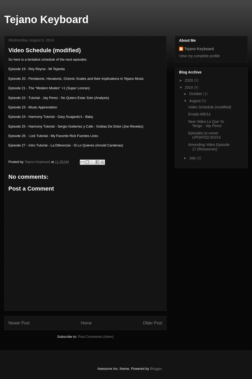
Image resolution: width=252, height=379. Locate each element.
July (193, 158)
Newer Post (19, 323)
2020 (189, 80)
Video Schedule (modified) (209, 107)
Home (86, 323)
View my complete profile (199, 56)
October (196, 94)
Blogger (155, 369)
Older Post (152, 323)
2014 (189, 87)
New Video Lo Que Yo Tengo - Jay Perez (206, 123)
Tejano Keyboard (46, 19)
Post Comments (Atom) (95, 337)
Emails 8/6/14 (199, 114)
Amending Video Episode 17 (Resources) (208, 147)
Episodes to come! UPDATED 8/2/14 (204, 135)
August (195, 101)
